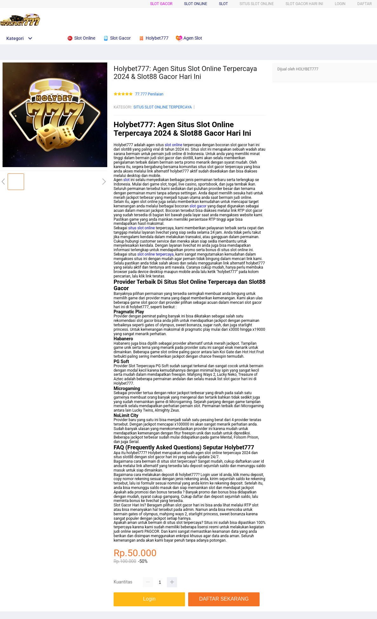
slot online (173, 145)
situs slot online (141, 228)
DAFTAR (364, 4)
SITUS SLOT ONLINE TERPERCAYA (163, 107)
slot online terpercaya (155, 254)
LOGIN (340, 4)
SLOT (223, 4)
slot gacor (197, 206)
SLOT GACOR (161, 4)
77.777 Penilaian (149, 94)
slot (126, 180)
